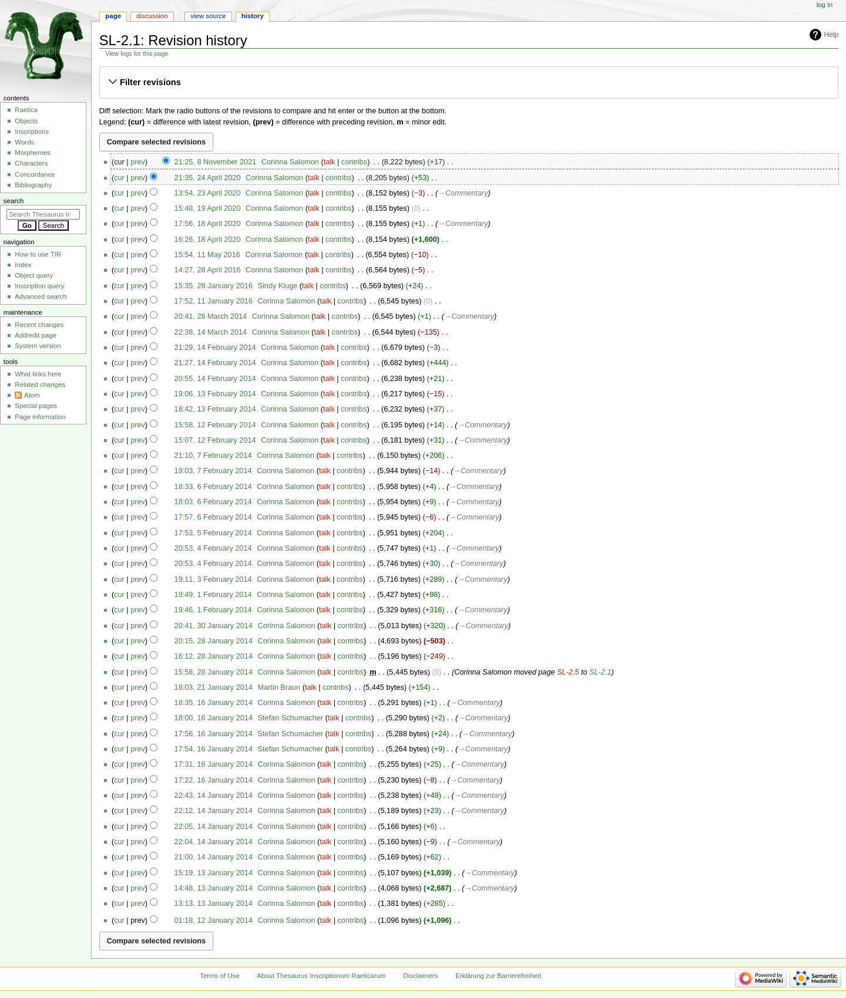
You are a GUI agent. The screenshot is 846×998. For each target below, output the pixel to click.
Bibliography (33, 184)
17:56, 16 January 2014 (213, 734)
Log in (824, 4)
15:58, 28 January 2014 (213, 672)
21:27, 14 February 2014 (215, 363)
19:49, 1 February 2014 (213, 595)
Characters (31, 163)
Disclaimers (420, 975)
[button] (468, 82)
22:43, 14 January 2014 (213, 795)
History (252, 15)
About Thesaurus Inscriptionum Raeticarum (321, 975)
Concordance (35, 174)
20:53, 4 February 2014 (213, 548)
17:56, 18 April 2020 (207, 224)
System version (38, 345)
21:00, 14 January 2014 (213, 857)
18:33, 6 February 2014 (213, 487)
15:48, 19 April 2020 (207, 208)
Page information (40, 416)
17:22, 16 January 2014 (213, 780)
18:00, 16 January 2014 (213, 718)
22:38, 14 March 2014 (210, 332)
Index (23, 264)
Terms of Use (219, 975)
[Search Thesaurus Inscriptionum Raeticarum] (43, 214)
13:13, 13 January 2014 (213, 903)
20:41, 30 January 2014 (213, 626)
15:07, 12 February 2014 (215, 440)
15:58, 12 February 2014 (215, 425)
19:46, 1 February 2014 (213, 610)
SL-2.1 (600, 672)
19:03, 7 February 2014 (213, 471)
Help (831, 35)
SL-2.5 (568, 672)
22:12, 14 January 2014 (213, 811)
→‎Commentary (463, 193)
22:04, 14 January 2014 (213, 842)
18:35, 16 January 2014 (213, 703)
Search (14, 200)
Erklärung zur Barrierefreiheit (498, 975)
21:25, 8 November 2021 (215, 162)
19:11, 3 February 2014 (213, 579)
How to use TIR (38, 254)
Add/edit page (35, 335)
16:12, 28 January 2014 (213, 656)
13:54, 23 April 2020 (207, 193)
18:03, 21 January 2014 (213, 687)
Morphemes (32, 152)
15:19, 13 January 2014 (213, 873)
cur (119, 178)
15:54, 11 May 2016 (207, 255)
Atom (32, 395)
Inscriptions (32, 131)
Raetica (26, 109)
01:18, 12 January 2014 (213, 920)
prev (137, 162)
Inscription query (39, 285)
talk (329, 162)
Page (113, 15)
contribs (354, 162)
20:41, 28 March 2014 (210, 316)
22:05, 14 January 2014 (213, 826)
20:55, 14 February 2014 (215, 379)
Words (24, 142)
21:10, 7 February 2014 (213, 455)
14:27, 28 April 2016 (207, 270)
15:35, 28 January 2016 (213, 286)
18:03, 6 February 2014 (213, 502)
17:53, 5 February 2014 (213, 533)
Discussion (151, 15)
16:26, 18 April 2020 (207, 239)
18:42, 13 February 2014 (215, 409)
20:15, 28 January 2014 (213, 641)
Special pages (36, 405)
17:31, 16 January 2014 (213, 764)
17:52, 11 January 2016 (213, 301)
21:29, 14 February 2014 (215, 347)
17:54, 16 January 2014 (213, 749)
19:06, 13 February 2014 (215, 394)
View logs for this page (136, 53)
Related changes (40, 384)
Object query (34, 275)
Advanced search (41, 296)
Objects (26, 120)
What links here (38, 373)
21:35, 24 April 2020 (207, 178)
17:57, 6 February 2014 (213, 517)
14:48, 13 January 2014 (213, 888)
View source (208, 15)
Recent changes (39, 324)
